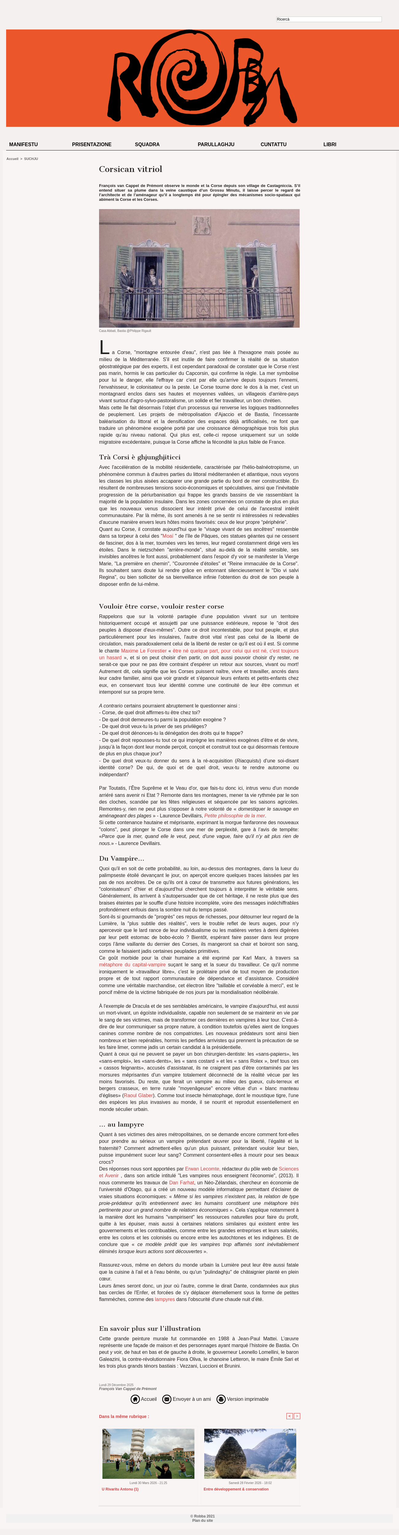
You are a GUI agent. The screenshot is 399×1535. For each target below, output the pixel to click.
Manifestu (23, 144)
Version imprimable (243, 1399)
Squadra (147, 144)
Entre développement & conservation (236, 1489)
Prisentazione (92, 144)
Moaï (168, 536)
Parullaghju (216, 144)
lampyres (164, 1299)
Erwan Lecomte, (203, 1168)
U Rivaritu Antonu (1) (120, 1489)
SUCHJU (31, 159)
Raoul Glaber (138, 1095)
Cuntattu (274, 144)
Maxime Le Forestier (144, 650)
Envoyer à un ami (186, 1399)
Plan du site (202, 1520)
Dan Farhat (181, 1182)
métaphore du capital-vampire (132, 964)
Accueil (12, 159)
